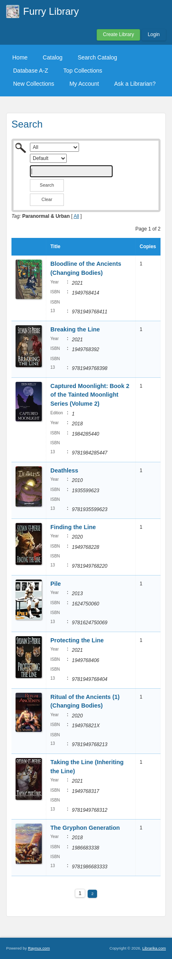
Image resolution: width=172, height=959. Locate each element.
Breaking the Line (75, 329)
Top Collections (82, 70)
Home (19, 57)
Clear (46, 199)
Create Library (118, 34)
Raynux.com (39, 948)
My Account (84, 83)
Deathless (64, 470)
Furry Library (51, 11)
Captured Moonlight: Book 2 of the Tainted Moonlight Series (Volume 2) (89, 395)
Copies (148, 246)
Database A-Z (30, 70)
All (76, 216)
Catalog (52, 57)
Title (55, 246)
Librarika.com (154, 948)
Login (154, 34)
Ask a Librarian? (135, 83)
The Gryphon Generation (85, 827)
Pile (55, 583)
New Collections (33, 83)
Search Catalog (98, 57)
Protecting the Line (77, 640)
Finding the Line (73, 527)
